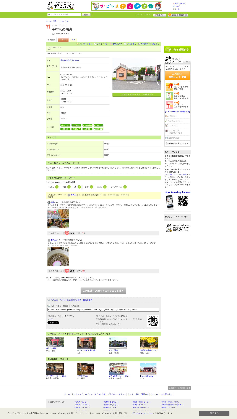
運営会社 (145, 394)
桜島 (53, 202)
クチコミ (63, 40)
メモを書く (131, 44)
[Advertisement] (177, 30)
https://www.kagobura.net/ (178, 192)
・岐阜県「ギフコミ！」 (139, 405)
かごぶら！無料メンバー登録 (177, 75)
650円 (102, 187)
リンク (130, 394)
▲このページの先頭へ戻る (179, 388)
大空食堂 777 (82, 376)
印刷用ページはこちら (150, 44)
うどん (53, 187)
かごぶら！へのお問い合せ (161, 394)
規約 (137, 394)
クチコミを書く (85, 44)
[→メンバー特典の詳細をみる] (177, 111)
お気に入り (117, 44)
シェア (50, 319)
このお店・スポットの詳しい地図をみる (136, 94)
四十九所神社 (51, 348)
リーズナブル (118, 187)
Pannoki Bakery (146, 376)
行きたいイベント (175, 121)
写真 (73, 40)
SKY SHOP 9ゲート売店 (119, 376)
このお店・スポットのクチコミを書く (103, 290)
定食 (89, 187)
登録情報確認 (173, 138)
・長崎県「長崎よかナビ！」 (170, 402)
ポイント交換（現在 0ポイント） (176, 132)
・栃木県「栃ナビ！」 (81, 402)
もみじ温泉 (113, 350)
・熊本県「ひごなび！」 (111, 402)
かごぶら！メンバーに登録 (176, 174)
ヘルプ (177, 6)
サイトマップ (77, 394)
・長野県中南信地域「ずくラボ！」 (172, 405)
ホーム (177, 9)
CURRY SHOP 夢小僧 (86, 350)
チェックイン (102, 44)
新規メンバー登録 (178, 15)
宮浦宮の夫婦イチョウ (149, 350)
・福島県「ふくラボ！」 (82, 405)
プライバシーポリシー (117, 394)
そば (66, 187)
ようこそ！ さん (144, 14)
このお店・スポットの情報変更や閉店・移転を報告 (71, 300)
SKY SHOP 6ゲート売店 (56, 376)
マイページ (172, 126)
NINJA (73, 195)
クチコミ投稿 (99, 394)
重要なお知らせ (180, 3)
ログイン (159, 15)
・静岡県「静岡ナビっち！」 (141, 402)
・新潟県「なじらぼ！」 (111, 405)
